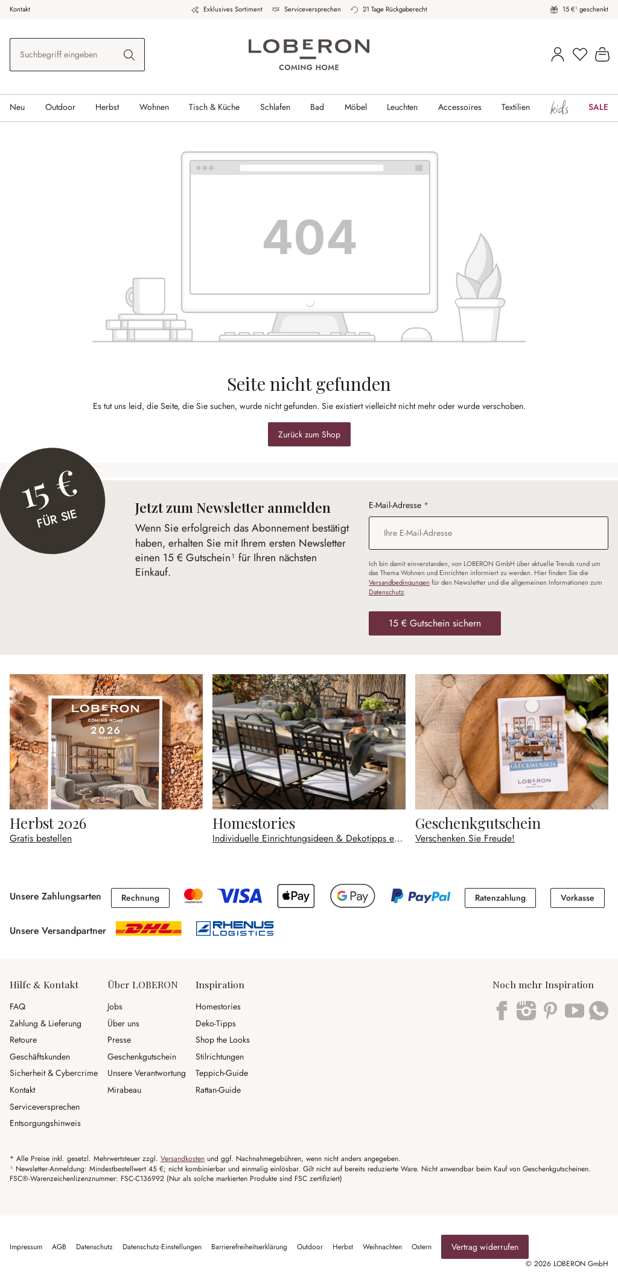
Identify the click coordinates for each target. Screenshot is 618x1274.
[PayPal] (420, 900)
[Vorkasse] (577, 896)
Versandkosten (183, 1158)
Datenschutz (386, 592)
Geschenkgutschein (141, 1056)
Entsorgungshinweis (45, 1123)
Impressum (26, 1246)
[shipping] (149, 933)
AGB (59, 1246)
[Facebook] (502, 1017)
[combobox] (62, 54)
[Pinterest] (550, 1017)
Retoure (23, 1040)
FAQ (17, 1006)
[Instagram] (526, 1017)
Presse (119, 1040)
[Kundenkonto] (557, 55)
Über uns (123, 1023)
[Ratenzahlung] (500, 896)
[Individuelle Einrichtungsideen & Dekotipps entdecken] (309, 759)
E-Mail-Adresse (398, 505)
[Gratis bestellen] (106, 759)
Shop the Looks (223, 1040)
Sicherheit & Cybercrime (54, 1073)
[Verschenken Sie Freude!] (511, 759)
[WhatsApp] (598, 1017)
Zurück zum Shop (309, 434)
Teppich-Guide (222, 1073)
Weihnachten (382, 1246)
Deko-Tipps (216, 1023)
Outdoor (310, 1246)
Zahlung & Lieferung (45, 1023)
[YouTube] (574, 1017)
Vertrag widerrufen (484, 1247)
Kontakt (20, 9)
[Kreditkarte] (193, 900)
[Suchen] (129, 54)
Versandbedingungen (399, 582)
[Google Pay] (353, 905)
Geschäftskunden (40, 1056)
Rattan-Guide (218, 1090)
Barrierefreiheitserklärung (249, 1246)
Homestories (218, 1006)
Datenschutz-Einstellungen (162, 1246)
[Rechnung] (140, 896)
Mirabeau (124, 1090)
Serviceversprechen (312, 9)
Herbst (343, 1246)
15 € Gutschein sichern (435, 623)
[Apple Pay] (296, 905)
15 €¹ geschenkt (585, 9)
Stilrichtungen (220, 1056)
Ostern (422, 1246)
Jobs (115, 1006)
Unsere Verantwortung (146, 1073)
